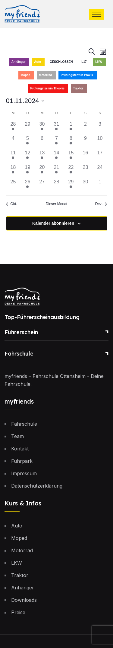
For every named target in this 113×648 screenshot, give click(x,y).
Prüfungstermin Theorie (47, 88)
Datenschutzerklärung (36, 486)
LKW (98, 61)
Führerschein (21, 332)
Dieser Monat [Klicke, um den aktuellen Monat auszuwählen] (56, 204)
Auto (37, 61)
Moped (25, 75)
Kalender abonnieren (53, 223)
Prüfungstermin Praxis (77, 75)
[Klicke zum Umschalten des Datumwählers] (25, 101)
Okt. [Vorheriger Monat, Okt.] (11, 204)
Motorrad (45, 75)
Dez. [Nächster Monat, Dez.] (101, 204)
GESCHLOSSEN (61, 61)
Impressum (24, 473)
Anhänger (18, 61)
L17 (83, 61)
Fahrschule (19, 353)
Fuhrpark (22, 461)
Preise (18, 612)
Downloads (24, 600)
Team (17, 436)
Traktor (78, 88)
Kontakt (20, 449)
